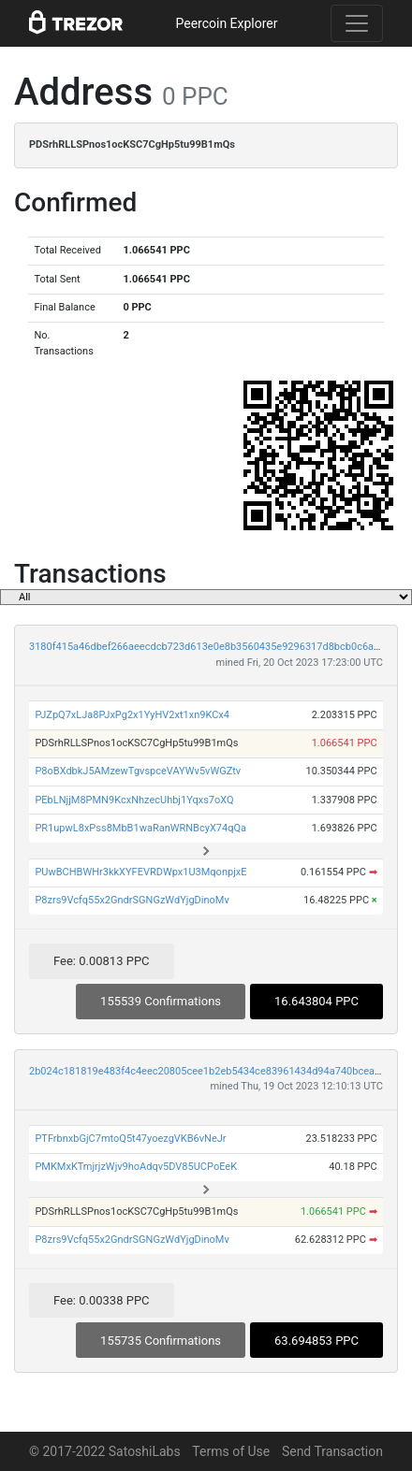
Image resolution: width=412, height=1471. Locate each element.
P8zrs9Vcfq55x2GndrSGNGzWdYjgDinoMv (131, 900)
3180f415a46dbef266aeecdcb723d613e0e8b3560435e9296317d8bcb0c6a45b (210, 647)
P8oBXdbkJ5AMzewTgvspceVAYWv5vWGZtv (138, 771)
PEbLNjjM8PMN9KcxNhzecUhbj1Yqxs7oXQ (134, 800)
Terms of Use (231, 1451)
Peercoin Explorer (226, 23)
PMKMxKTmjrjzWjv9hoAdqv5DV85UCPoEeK (136, 1167)
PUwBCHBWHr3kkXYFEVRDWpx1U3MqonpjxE (140, 872)
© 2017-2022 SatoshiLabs (105, 1451)
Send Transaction (332, 1451)
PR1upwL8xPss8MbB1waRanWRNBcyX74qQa (140, 828)
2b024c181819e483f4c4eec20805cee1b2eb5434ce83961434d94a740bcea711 (210, 1071)
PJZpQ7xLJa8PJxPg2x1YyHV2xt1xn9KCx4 (132, 715)
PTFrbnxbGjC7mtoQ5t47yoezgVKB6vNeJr (130, 1138)
